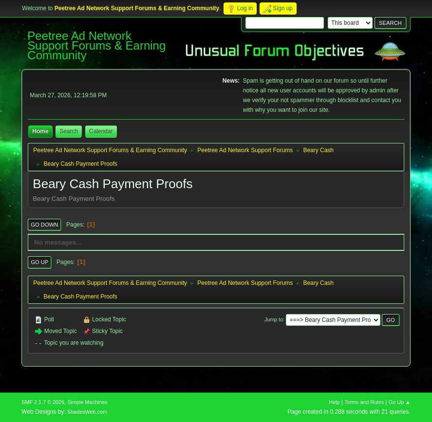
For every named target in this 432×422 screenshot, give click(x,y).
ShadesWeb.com (87, 412)
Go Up (39, 262)
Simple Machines (88, 402)
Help (334, 402)
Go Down (44, 225)
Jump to (273, 319)
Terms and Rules (364, 402)
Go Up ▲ (400, 402)
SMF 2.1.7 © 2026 (42, 402)
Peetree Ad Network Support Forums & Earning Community (96, 45)
